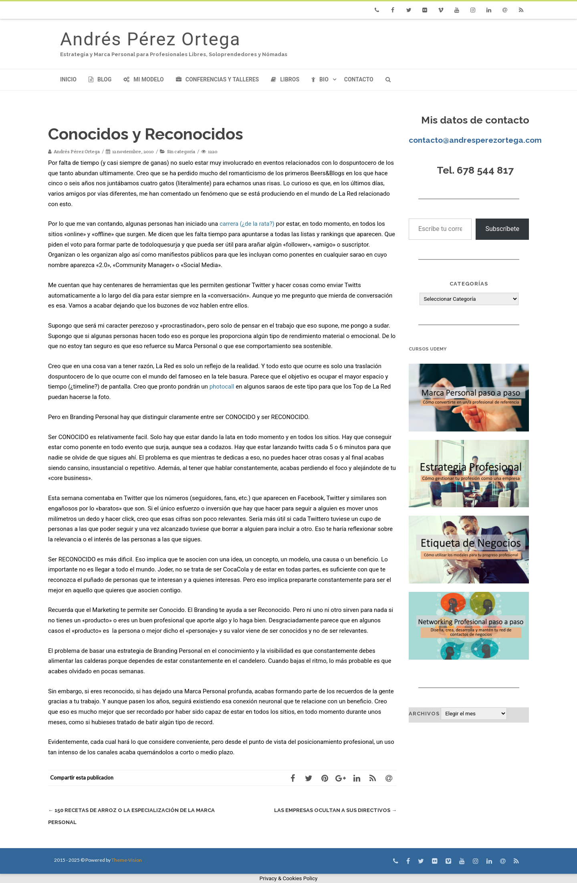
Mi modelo (143, 79)
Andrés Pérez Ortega (150, 39)
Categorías (469, 284)
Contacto (358, 79)
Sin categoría (181, 151)
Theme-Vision (126, 860)
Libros (285, 79)
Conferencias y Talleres (217, 79)
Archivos (424, 714)
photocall (222, 386)
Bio (320, 79)
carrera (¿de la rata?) (247, 223)
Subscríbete (502, 229)
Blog (100, 79)
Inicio (68, 79)
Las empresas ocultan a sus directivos (335, 810)
